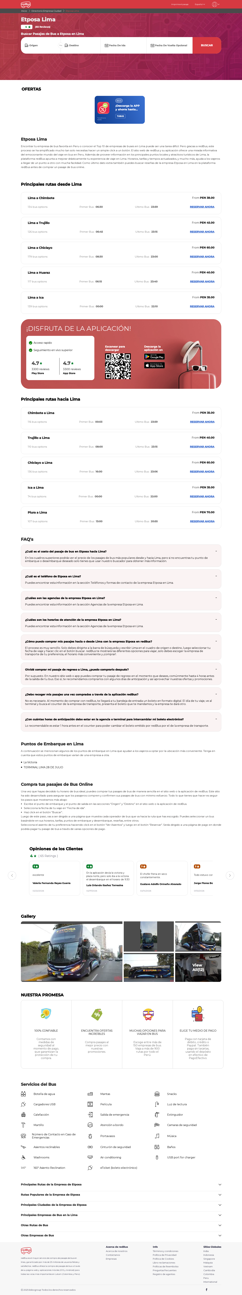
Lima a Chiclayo (40, 248)
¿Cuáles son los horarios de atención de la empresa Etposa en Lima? (73, 619)
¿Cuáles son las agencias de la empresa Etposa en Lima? (65, 598)
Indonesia (208, 1255)
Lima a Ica (36, 297)
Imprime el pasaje (179, 4)
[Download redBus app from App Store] (154, 367)
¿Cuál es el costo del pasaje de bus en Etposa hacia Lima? (65, 551)
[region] (121, 110)
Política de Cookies (163, 1259)
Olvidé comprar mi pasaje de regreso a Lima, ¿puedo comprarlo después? (77, 669)
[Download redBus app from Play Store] (154, 358)
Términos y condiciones (165, 1251)
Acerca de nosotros (116, 1251)
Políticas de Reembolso (166, 1266)
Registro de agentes (164, 1274)
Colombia (208, 1274)
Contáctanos (113, 1255)
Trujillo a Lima (39, 438)
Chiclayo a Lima (40, 463)
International (210, 1282)
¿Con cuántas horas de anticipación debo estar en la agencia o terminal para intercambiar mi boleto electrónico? (104, 719)
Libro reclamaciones (164, 1263)
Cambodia (209, 1270)
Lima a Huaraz (39, 273)
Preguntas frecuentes (164, 1270)
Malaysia (208, 1263)
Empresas (111, 1259)
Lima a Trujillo (39, 223)
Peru (206, 1278)
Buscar (207, 45)
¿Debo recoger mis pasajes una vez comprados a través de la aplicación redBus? (81, 694)
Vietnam (208, 1266)
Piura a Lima (37, 512)
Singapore (209, 1259)
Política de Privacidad (164, 1255)
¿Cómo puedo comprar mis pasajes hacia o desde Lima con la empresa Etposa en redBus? (88, 641)
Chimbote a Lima (41, 413)
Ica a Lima (36, 488)
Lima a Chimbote (41, 198)
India (206, 1251)
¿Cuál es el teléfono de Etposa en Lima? (53, 576)
